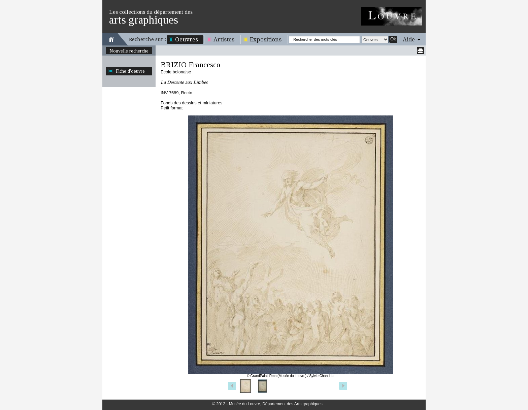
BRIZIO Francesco (190, 65)
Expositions (266, 39)
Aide (409, 39)
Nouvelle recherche (128, 51)
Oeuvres (186, 39)
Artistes (223, 39)
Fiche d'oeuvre (130, 71)
